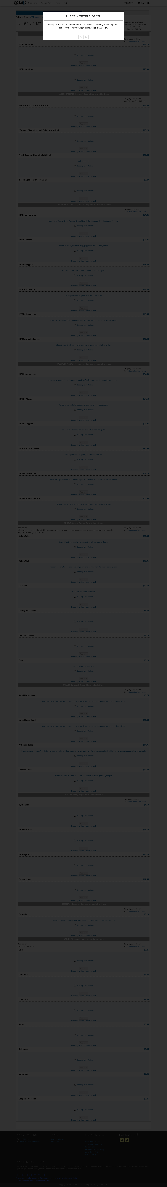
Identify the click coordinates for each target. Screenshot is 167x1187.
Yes (81, 37)
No (86, 37)
